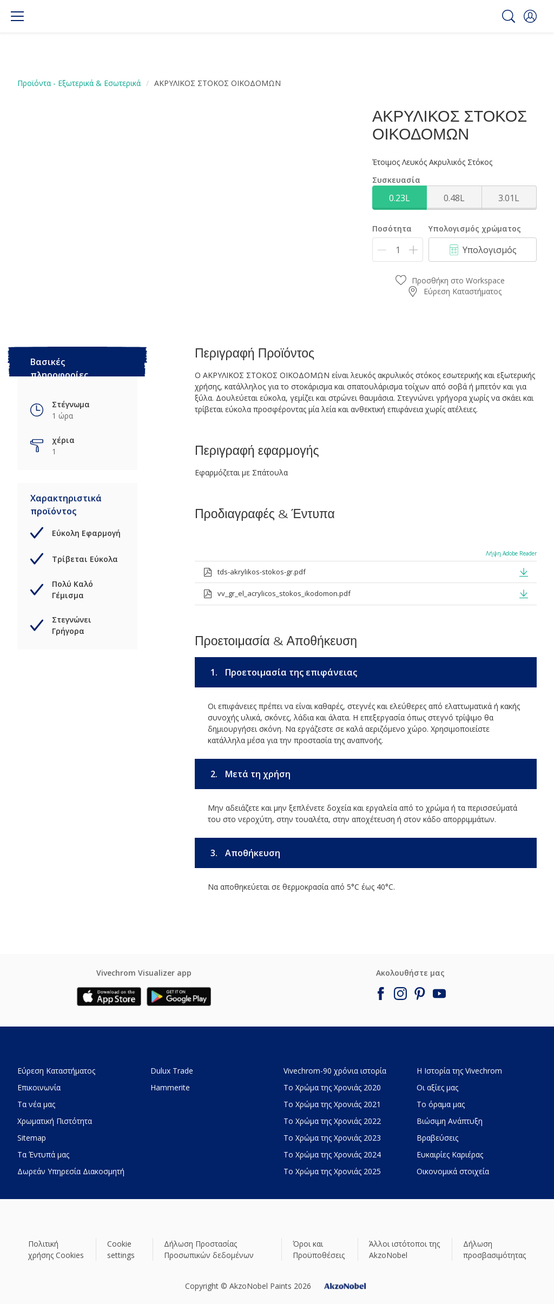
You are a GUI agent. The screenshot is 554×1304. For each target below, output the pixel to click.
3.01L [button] (508, 198)
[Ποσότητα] (397, 249)
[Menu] (17, 16)
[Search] (508, 16)
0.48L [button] (454, 198)
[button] (530, 16)
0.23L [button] (399, 198)
